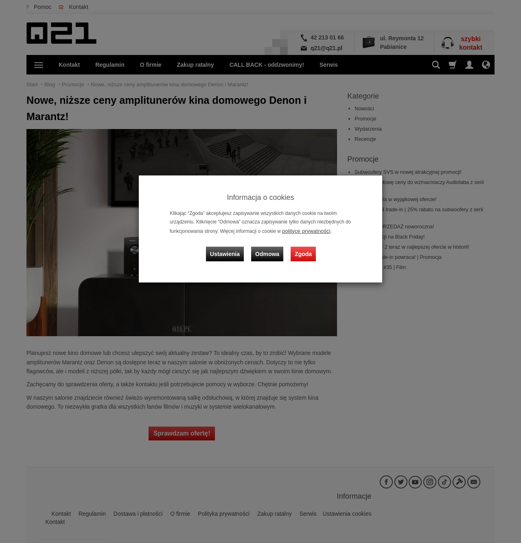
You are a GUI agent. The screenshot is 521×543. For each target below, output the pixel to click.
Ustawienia (230, 248)
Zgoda (301, 248)
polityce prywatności (303, 230)
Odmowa (269, 248)
